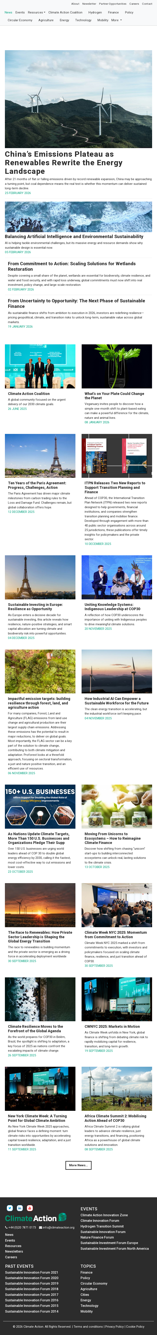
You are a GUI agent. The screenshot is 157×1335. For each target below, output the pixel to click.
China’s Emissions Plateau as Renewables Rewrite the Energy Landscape (64, 163)
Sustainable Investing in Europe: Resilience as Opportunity (35, 606)
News (8, 12)
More (115, 20)
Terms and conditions (88, 1326)
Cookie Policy (135, 1326)
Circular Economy (20, 20)
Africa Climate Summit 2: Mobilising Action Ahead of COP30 (115, 1118)
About (75, 3)
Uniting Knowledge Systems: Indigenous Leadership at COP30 (112, 606)
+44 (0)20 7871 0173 (22, 1227)
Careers (134, 3)
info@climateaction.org (58, 1227)
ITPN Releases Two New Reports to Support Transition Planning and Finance (115, 487)
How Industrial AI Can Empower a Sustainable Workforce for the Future (117, 700)
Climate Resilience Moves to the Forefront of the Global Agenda (35, 1028)
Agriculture (46, 20)
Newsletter (89, 3)
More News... (78, 1165)
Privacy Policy (114, 1326)
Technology (83, 20)
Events (20, 12)
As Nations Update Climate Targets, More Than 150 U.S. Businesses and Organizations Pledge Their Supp (39, 838)
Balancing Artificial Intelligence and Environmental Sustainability (74, 236)
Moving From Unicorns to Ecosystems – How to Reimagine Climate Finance (113, 838)
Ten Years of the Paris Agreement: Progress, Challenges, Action (37, 485)
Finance (113, 12)
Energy (64, 20)
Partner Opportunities (112, 3)
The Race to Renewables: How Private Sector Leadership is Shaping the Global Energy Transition (40, 936)
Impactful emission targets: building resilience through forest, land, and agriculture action (39, 703)
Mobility (103, 20)
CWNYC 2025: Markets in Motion (112, 1026)
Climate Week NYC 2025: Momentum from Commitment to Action (116, 934)
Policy (129, 12)
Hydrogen (95, 12)
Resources (35, 12)
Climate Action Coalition (65, 12)
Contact (147, 3)
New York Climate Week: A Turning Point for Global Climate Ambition (37, 1118)
